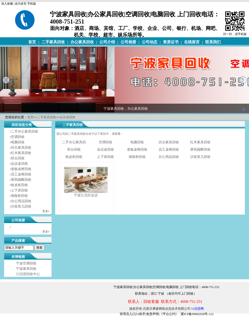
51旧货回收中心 (28, 274)
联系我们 (213, 42)
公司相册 (128, 42)
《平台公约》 (169, 314)
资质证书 (170, 42)
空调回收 (18, 137)
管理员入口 (127, 314)
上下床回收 (19, 190)
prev (6, 80)
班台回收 (18, 158)
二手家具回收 (53, 42)
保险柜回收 (19, 196)
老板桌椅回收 (21, 169)
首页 (32, 42)
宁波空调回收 (26, 263)
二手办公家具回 (74, 142)
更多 (45, 211)
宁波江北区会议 (86, 195)
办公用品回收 (21, 201)
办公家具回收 (82, 42)
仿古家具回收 (21, 147)
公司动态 (149, 42)
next (243, 80)
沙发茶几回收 (21, 206)
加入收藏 (7, 3)
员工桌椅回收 (21, 174)
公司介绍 (107, 42)
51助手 (140, 314)
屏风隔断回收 (21, 179)
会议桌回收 (67, 117)
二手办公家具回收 (24, 131)
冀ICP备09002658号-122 (197, 314)
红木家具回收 (21, 153)
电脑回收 (18, 142)
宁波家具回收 (26, 269)
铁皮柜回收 (19, 185)
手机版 (31, 3)
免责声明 (152, 314)
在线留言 (192, 42)
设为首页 (21, 3)
